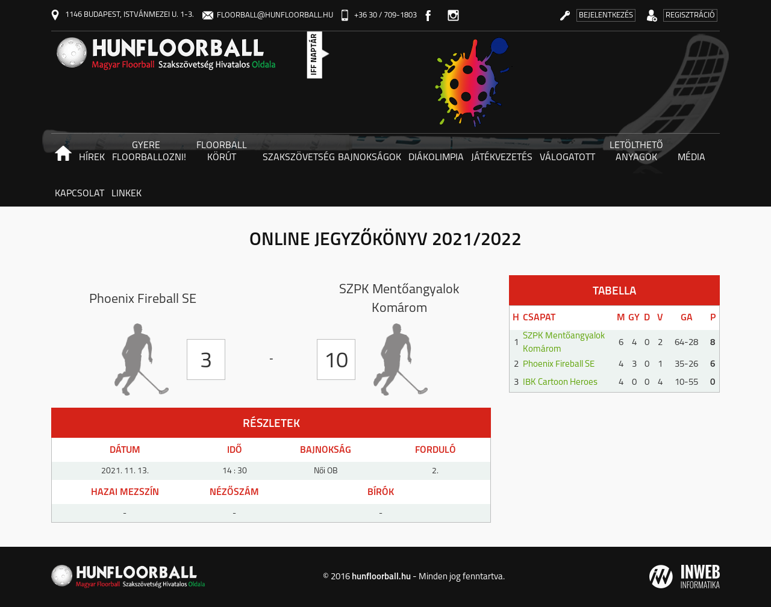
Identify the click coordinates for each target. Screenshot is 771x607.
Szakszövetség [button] (298, 158)
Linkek (126, 194)
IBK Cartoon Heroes (560, 382)
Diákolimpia (436, 158)
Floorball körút (221, 152)
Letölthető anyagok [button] (636, 152)
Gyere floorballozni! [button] (148, 152)
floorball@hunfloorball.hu (267, 15)
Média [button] (691, 158)
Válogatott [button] (567, 158)
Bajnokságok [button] (369, 158)
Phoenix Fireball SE (559, 364)
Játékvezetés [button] (501, 158)
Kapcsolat (79, 194)
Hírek (92, 158)
